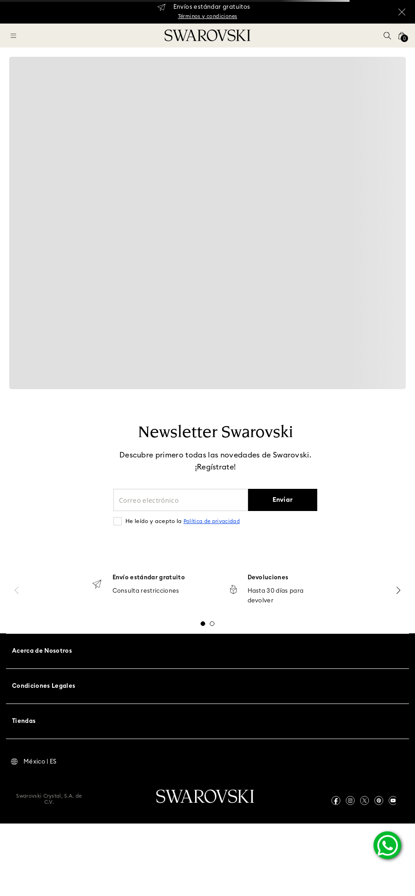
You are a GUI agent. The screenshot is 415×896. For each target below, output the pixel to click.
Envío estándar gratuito (149, 578)
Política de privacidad (212, 521)
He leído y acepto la (182, 521)
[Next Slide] (398, 590)
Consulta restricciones (146, 591)
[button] (387, 35)
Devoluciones (268, 578)
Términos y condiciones (207, 16)
